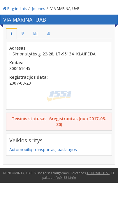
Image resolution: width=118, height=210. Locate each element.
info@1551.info (64, 177)
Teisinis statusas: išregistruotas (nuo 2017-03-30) (59, 121)
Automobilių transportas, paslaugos (43, 149)
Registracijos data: (28, 77)
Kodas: (16, 62)
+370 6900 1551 (98, 173)
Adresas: (18, 48)
